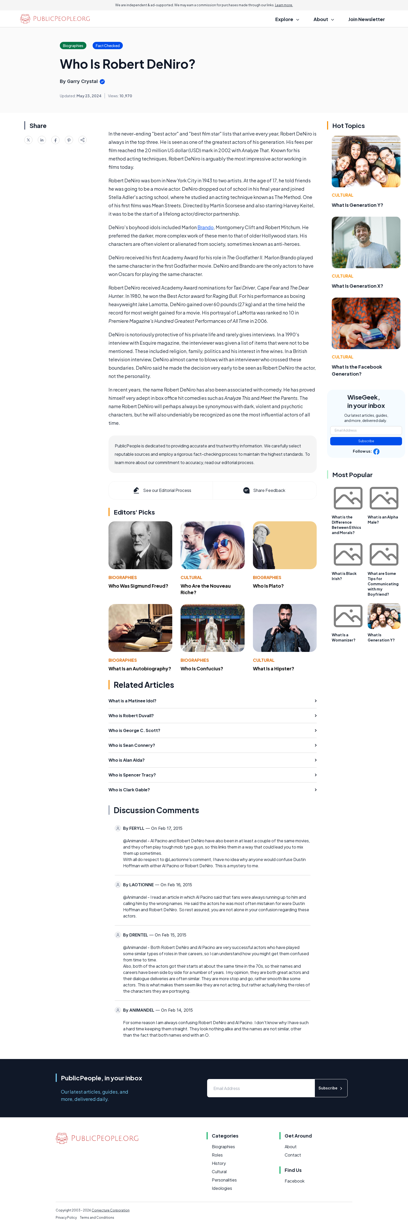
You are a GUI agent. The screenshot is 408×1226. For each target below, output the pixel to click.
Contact (293, 1155)
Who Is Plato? (268, 586)
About (291, 1146)
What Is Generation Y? (357, 205)
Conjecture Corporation (111, 1210)
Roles (217, 1155)
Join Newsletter (366, 19)
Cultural (191, 577)
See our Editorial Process (161, 490)
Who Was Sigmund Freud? (138, 586)
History (219, 1163)
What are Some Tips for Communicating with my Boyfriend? (383, 583)
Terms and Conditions (97, 1217)
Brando (205, 227)
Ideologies (222, 1188)
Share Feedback (263, 490)
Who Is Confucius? (202, 668)
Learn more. (284, 5)
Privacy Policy (66, 1217)
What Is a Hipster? (273, 668)
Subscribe (366, 441)
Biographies (123, 577)
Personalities (224, 1180)
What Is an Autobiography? (140, 668)
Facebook (294, 1181)
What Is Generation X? (357, 286)
